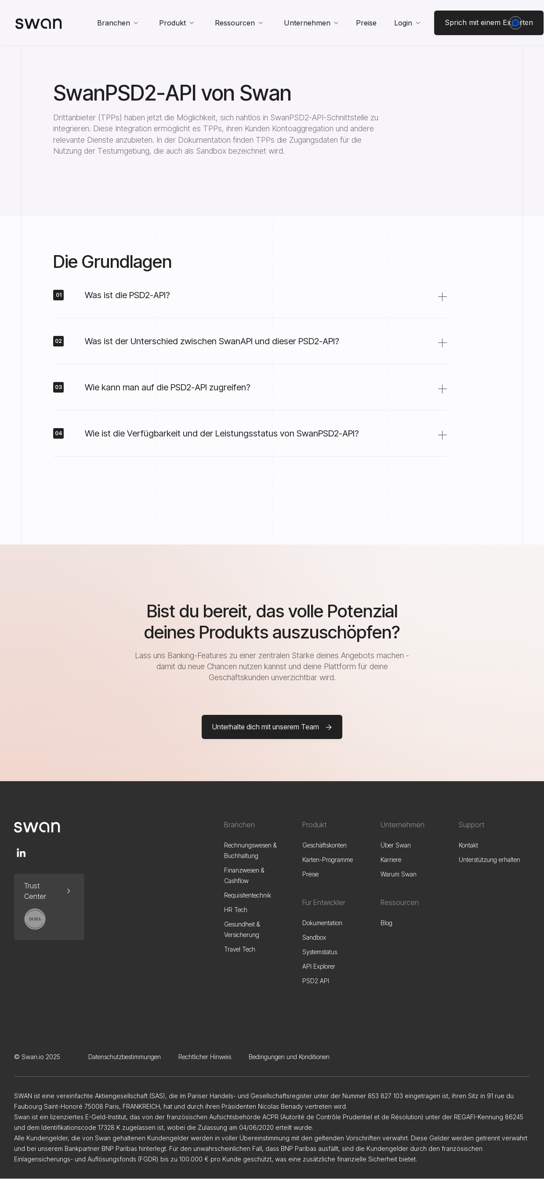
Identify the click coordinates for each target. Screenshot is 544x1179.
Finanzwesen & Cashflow (244, 875)
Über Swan (396, 845)
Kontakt (468, 845)
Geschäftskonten (324, 845)
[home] (38, 23)
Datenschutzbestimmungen (124, 1056)
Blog (386, 923)
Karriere (391, 859)
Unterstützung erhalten (489, 859)
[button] (117, 23)
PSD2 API (315, 980)
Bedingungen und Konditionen (289, 1056)
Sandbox (314, 937)
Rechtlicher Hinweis (204, 1056)
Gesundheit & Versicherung (242, 929)
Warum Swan (399, 874)
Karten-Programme (327, 859)
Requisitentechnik (247, 895)
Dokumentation (322, 923)
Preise (366, 22)
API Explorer (318, 966)
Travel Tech (239, 949)
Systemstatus (319, 951)
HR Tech (235, 909)
